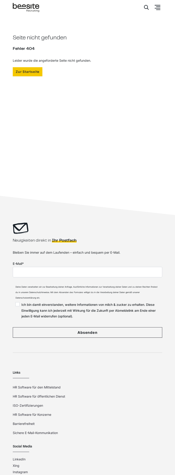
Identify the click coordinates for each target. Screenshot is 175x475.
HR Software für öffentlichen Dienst (39, 396)
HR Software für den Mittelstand (37, 387)
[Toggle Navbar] (156, 7)
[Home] (26, 7)
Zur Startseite (27, 72)
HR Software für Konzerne (32, 414)
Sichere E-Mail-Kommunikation (35, 433)
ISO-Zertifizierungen (28, 405)
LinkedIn (19, 459)
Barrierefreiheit (24, 424)
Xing (16, 465)
